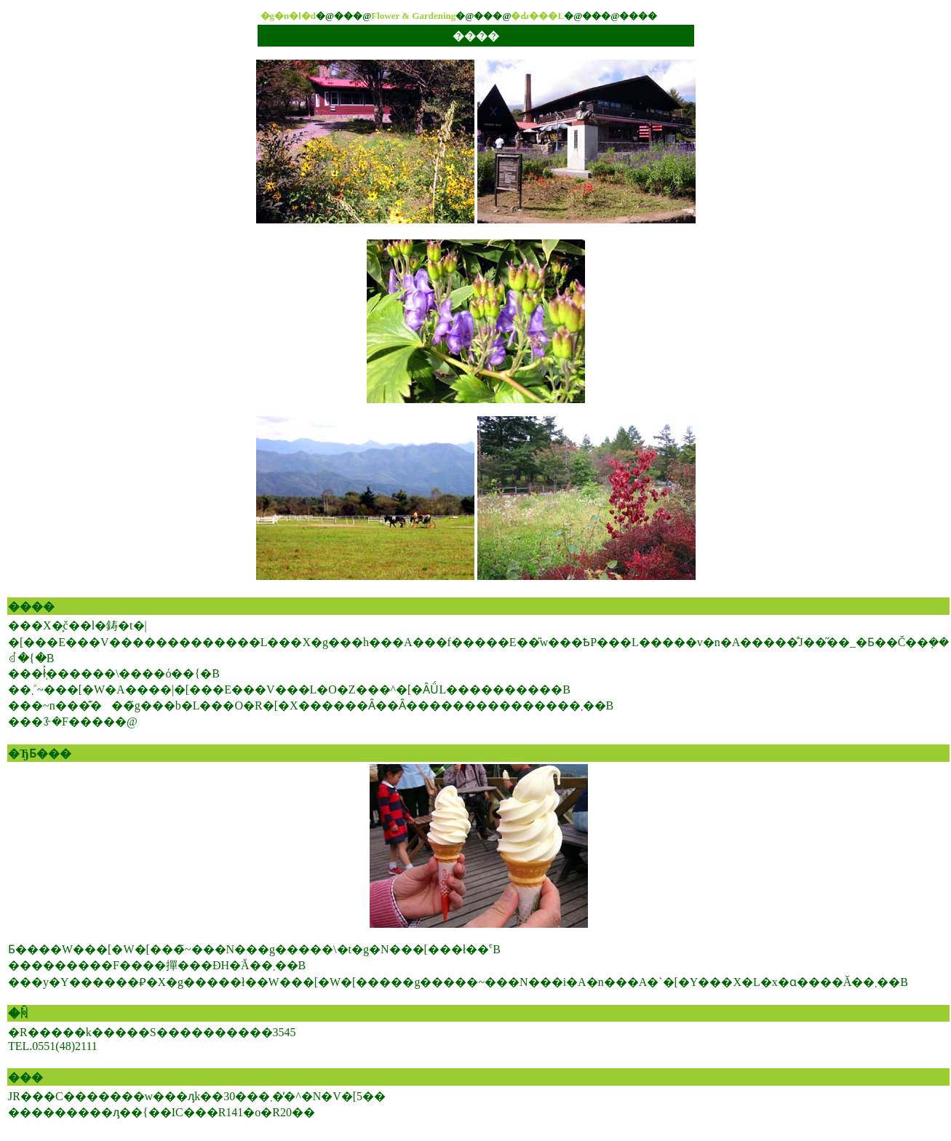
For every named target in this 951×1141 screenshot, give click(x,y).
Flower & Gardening (413, 15)
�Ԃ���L (537, 15)
